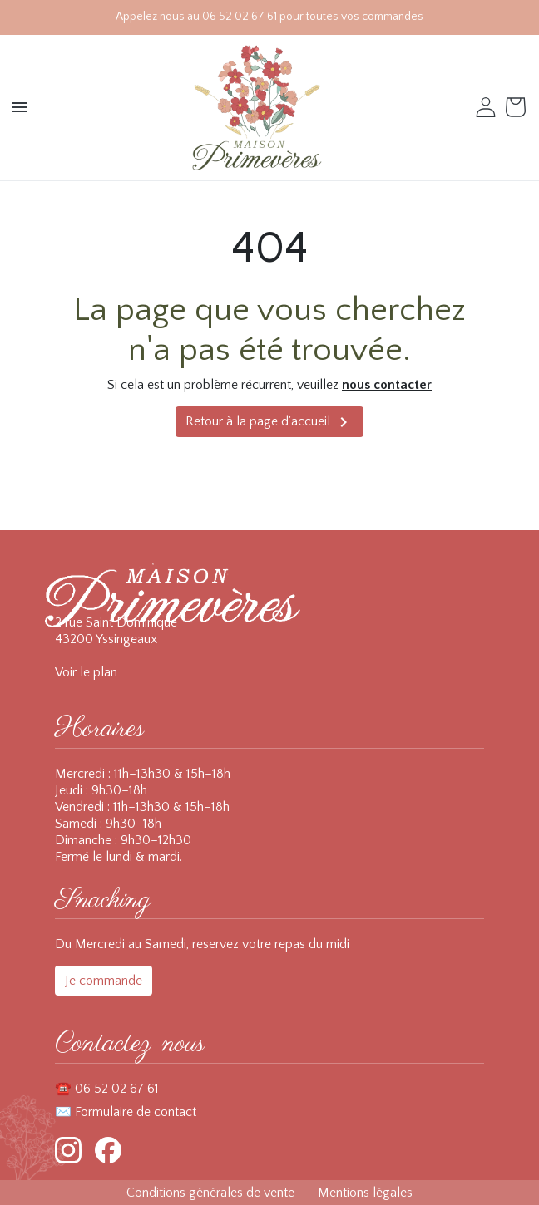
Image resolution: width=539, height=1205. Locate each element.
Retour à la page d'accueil (269, 422)
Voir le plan (86, 672)
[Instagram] (68, 1150)
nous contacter (387, 384)
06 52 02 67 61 (117, 1088)
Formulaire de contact (135, 1111)
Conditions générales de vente (210, 1192)
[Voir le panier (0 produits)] (517, 107)
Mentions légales (365, 1192)
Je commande (103, 980)
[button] (21, 107)
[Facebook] (108, 1150)
